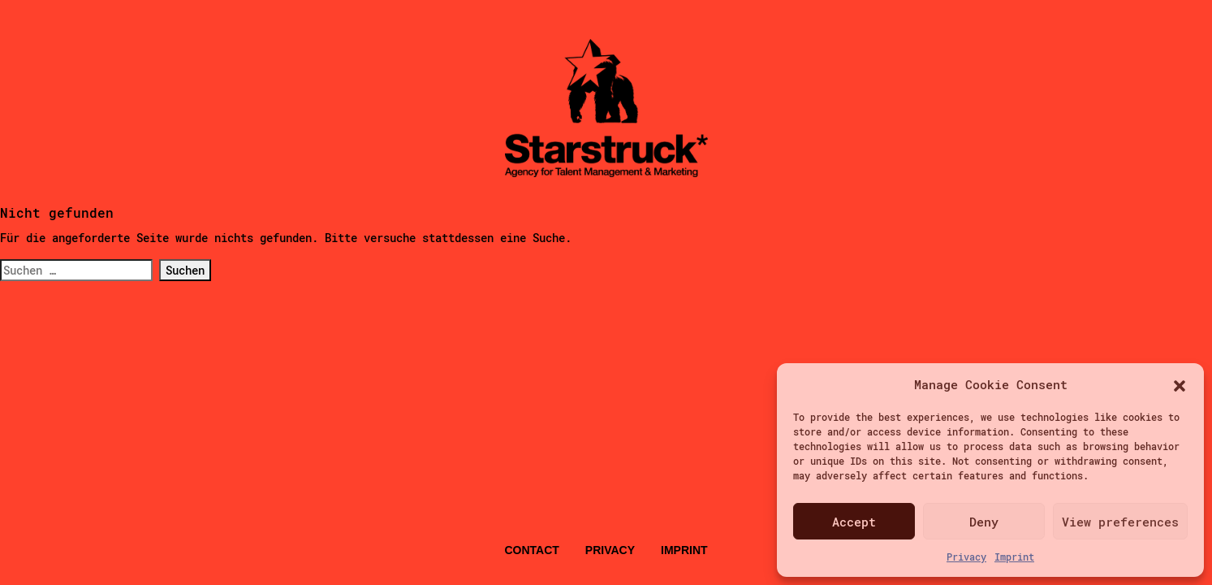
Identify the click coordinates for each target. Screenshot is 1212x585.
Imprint (1014, 556)
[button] (1179, 384)
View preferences (1120, 522)
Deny (983, 522)
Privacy (966, 556)
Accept (854, 522)
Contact (531, 550)
